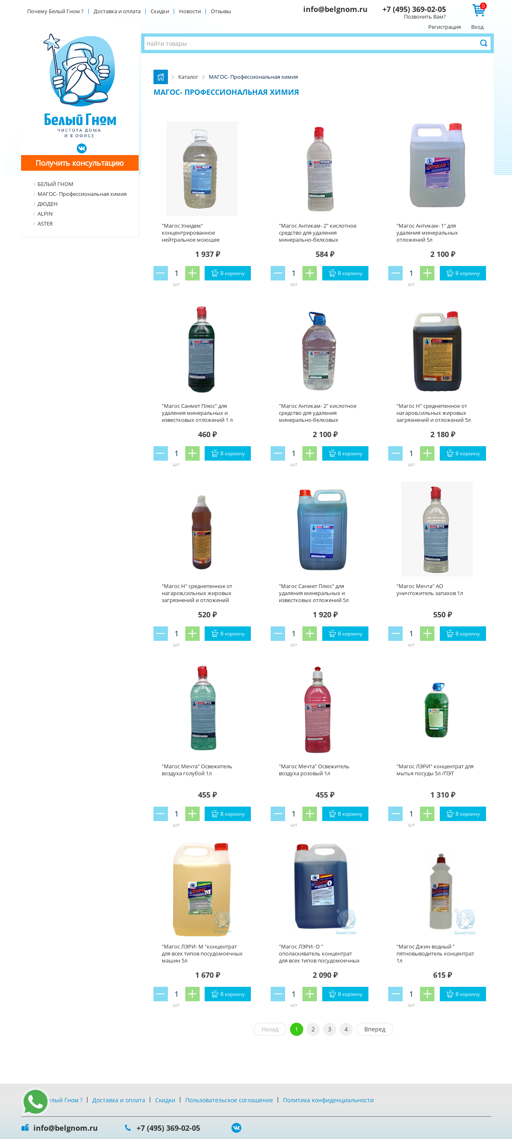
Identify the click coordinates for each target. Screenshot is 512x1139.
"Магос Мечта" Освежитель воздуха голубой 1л (197, 769)
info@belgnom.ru (335, 9)
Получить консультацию (79, 163)
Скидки (160, 11)
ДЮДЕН (48, 203)
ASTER (45, 223)
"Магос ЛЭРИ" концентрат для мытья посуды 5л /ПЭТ (435, 769)
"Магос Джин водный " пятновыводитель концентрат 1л (435, 953)
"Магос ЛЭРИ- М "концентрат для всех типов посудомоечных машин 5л (202, 953)
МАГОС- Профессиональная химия (82, 194)
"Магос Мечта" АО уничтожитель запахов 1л (429, 589)
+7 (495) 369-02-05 (414, 9)
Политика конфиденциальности (328, 1100)
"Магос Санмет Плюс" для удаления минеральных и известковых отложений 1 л (197, 413)
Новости (190, 11)
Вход (477, 27)
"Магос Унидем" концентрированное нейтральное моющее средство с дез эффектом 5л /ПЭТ (198, 239)
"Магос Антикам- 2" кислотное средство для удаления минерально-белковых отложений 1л (317, 236)
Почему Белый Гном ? (55, 11)
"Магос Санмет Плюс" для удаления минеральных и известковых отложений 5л (314, 593)
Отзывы (221, 11)
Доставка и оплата (117, 11)
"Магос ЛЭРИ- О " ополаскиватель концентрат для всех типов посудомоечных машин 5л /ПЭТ (319, 957)
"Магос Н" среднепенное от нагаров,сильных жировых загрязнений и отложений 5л (433, 413)
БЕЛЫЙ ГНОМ (55, 184)
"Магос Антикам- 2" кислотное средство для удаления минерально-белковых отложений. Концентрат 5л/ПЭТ (319, 416)
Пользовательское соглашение (229, 1100)
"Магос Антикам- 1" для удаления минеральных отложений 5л (427, 232)
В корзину (232, 273)
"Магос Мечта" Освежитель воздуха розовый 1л (314, 769)
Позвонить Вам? (425, 16)
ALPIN (45, 213)
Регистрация (444, 27)
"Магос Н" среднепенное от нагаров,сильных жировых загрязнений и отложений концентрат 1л (197, 596)
